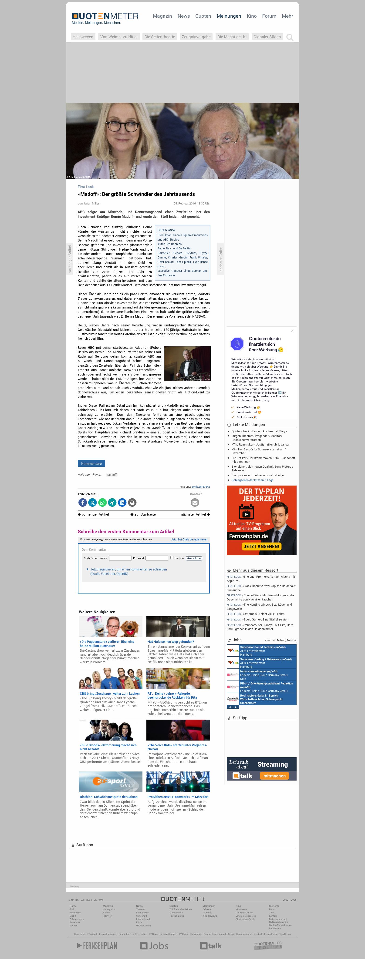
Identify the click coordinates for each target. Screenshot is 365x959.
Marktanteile (176, 912)
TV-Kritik (207, 912)
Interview (107, 915)
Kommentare (91, 463)
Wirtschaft (141, 915)
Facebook (75, 922)
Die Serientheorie (160, 36)
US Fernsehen (140, 934)
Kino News (79, 934)
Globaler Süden (267, 36)
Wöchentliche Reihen (180, 909)
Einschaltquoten (168, 934)
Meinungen (229, 16)
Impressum (275, 928)
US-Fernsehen (143, 925)
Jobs (271, 912)
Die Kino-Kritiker (244, 912)
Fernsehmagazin (108, 934)
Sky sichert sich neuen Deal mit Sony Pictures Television (262, 468)
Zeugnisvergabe (196, 36)
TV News (153, 934)
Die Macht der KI (232, 36)
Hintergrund (109, 909)
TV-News (140, 909)
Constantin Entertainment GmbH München (255, 699)
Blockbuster (196, 934)
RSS (72, 909)
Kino (252, 16)
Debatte (207, 909)
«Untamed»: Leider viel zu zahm (255, 614)
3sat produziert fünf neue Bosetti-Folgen (258, 475)
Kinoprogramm (244, 934)
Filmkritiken (125, 934)
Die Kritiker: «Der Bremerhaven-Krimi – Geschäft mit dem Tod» (263, 460)
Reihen (106, 912)
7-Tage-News (77, 919)
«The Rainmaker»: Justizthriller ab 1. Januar (261, 444)
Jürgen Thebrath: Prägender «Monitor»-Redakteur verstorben (257, 438)
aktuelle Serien (227, 934)
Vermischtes (142, 912)
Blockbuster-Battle (245, 919)
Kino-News (241, 909)
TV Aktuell (92, 934)
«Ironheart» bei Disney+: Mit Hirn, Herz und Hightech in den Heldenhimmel (260, 627)
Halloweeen (83, 36)
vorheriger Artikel (93, 514)
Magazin (162, 16)
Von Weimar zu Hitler (119, 36)
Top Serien (285, 934)
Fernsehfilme (211, 934)
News (184, 16)
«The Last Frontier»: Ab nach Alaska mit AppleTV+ (261, 578)
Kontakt (273, 915)
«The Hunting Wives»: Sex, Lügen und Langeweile (259, 606)
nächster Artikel (195, 514)
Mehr (287, 16)
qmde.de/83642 (201, 486)
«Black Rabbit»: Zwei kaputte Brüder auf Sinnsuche (261, 588)
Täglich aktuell (177, 915)
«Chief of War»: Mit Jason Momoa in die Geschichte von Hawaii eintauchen (260, 597)
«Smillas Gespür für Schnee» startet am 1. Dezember (259, 451)
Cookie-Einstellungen (280, 925)
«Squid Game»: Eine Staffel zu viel (257, 619)
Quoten (203, 16)
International (143, 919)
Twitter (73, 925)
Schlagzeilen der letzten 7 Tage (253, 480)
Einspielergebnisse (246, 915)
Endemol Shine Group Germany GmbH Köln (257, 675)
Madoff (112, 474)
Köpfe (139, 922)
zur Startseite (143, 514)
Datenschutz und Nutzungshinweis (278, 920)
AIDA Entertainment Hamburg (256, 650)
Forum (269, 16)
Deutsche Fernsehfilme (266, 934)
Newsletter (75, 912)
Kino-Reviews (210, 915)
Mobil (73, 915)
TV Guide (183, 934)
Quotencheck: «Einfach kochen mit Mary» (259, 431)
